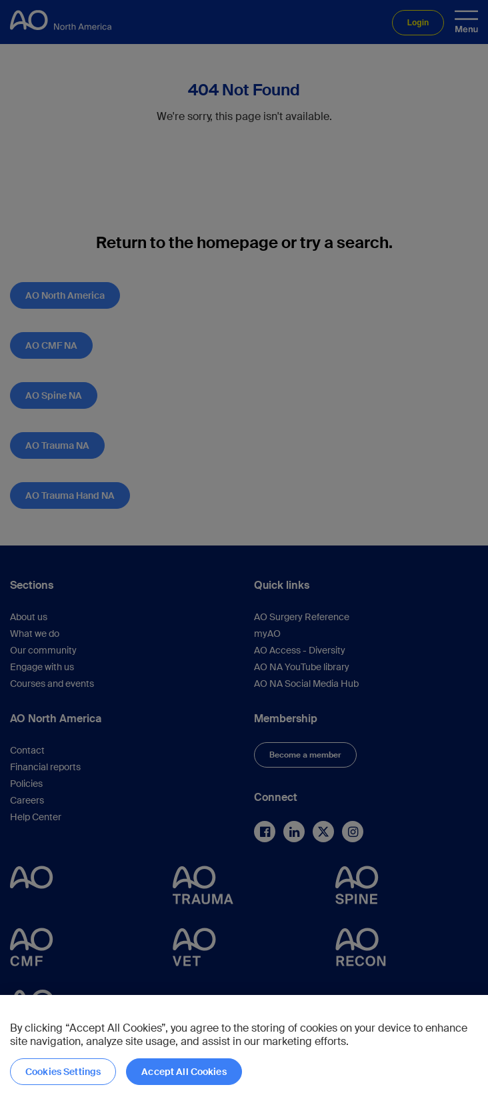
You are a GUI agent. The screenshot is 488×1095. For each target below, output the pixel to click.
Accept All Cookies (184, 1072)
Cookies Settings (63, 1072)
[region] (244, 1045)
